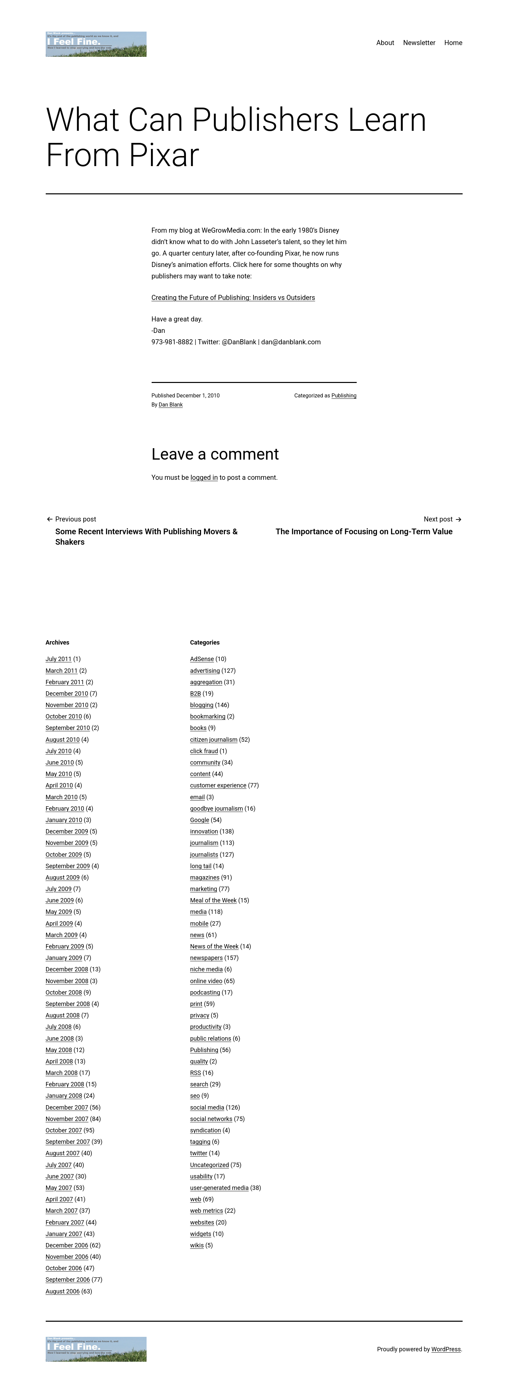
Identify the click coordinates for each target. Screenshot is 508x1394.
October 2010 (64, 716)
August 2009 (63, 877)
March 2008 (62, 1072)
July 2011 (59, 658)
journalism (204, 842)
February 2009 (65, 946)
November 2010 (67, 704)
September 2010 (68, 727)
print (196, 1003)
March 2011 (62, 670)
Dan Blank (171, 404)
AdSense (202, 658)
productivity (206, 1026)
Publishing (343, 395)
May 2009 (59, 911)
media (198, 911)
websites (202, 1222)
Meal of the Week (213, 900)
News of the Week (214, 946)
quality (199, 1061)
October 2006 (64, 1268)
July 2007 (59, 1164)
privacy (199, 1015)
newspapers (206, 957)
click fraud (204, 750)
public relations (210, 1038)
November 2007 (67, 1118)
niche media (206, 969)
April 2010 (59, 785)
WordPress (446, 1349)
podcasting (205, 992)
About (385, 43)
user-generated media (219, 1187)
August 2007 (63, 1153)
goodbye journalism (216, 808)
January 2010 (64, 819)
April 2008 (59, 1061)
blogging (201, 704)
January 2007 (64, 1233)
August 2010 (63, 739)
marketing (203, 888)
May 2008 (59, 1049)
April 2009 (59, 923)
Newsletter (419, 43)
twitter (198, 1153)
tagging (200, 1141)
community (205, 762)
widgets (200, 1233)
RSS (195, 1072)
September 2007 (68, 1141)
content (200, 773)
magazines (205, 877)
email (197, 797)
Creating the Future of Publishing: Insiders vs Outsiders (233, 298)
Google (199, 819)
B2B (195, 693)
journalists (204, 854)
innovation (204, 831)
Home (453, 43)
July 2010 (59, 750)
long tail (201, 865)
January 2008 (64, 1095)
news (197, 934)
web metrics (206, 1210)
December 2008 (67, 969)
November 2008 (67, 980)
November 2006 (67, 1256)
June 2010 (60, 762)
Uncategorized (209, 1164)
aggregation (206, 682)
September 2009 (68, 865)
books (198, 727)
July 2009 (59, 888)
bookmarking (208, 716)
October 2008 (64, 992)
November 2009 (67, 842)
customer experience (218, 785)
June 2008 (60, 1038)
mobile (199, 923)
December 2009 (67, 831)
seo (195, 1095)
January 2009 (64, 957)
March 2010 (62, 797)
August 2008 (63, 1015)
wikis (197, 1245)
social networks (211, 1118)
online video (206, 980)
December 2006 (67, 1245)
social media (207, 1107)
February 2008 (65, 1084)
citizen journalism (214, 739)
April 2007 (59, 1199)
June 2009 (60, 900)
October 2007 (64, 1130)
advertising (205, 670)
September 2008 (68, 1003)
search (199, 1084)
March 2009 (62, 934)
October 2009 (64, 854)
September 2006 (68, 1279)
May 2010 (59, 773)
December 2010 (67, 693)
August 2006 (63, 1291)
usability (201, 1176)
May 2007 (59, 1187)
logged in (204, 477)
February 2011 (65, 682)
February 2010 (65, 808)
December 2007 (67, 1107)
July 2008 (59, 1026)
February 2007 (65, 1222)
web (195, 1199)
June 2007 (60, 1176)
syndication (205, 1130)
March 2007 (62, 1210)
